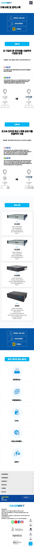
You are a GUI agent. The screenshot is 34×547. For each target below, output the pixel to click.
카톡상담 (18, 29)
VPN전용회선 (17, 474)
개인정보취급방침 (4, 497)
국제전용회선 (17, 478)
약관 (2, 498)
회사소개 (17, 492)
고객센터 (17, 488)
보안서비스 (17, 485)
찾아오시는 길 (4, 500)
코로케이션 (17, 481)
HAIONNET (6, 2)
